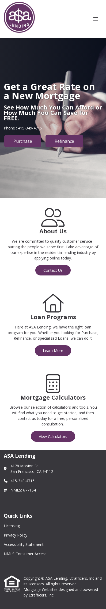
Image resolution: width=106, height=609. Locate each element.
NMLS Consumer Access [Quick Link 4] (25, 553)
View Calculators (53, 436)
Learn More (53, 350)
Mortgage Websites (41, 589)
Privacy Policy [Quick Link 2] (15, 535)
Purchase (22, 141)
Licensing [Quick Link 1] (12, 525)
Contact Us (53, 270)
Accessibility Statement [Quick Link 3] (24, 544)
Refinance (64, 141)
